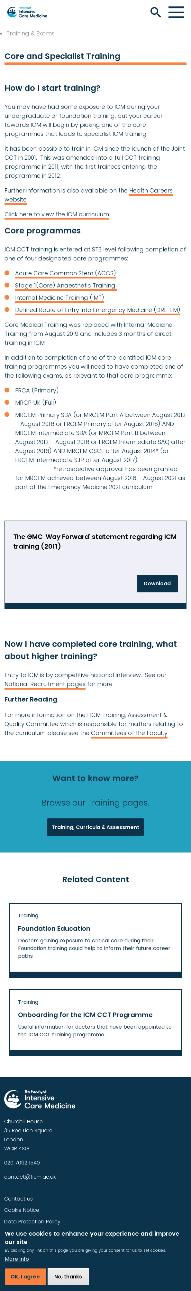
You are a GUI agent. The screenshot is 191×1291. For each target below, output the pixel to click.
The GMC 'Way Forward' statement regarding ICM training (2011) (95, 541)
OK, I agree (25, 1280)
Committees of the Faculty (129, 733)
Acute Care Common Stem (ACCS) (65, 273)
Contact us (18, 1198)
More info (17, 1263)
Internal (26, 298)
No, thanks (68, 1280)
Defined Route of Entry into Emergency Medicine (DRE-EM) (97, 310)
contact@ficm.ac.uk (30, 1177)
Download (157, 583)
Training (28, 915)
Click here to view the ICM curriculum (57, 214)
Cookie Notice (21, 1210)
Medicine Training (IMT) (70, 298)
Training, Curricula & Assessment (95, 827)
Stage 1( (27, 285)
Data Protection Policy (32, 1221)
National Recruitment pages (45, 684)
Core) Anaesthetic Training (78, 285)
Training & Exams (30, 33)
